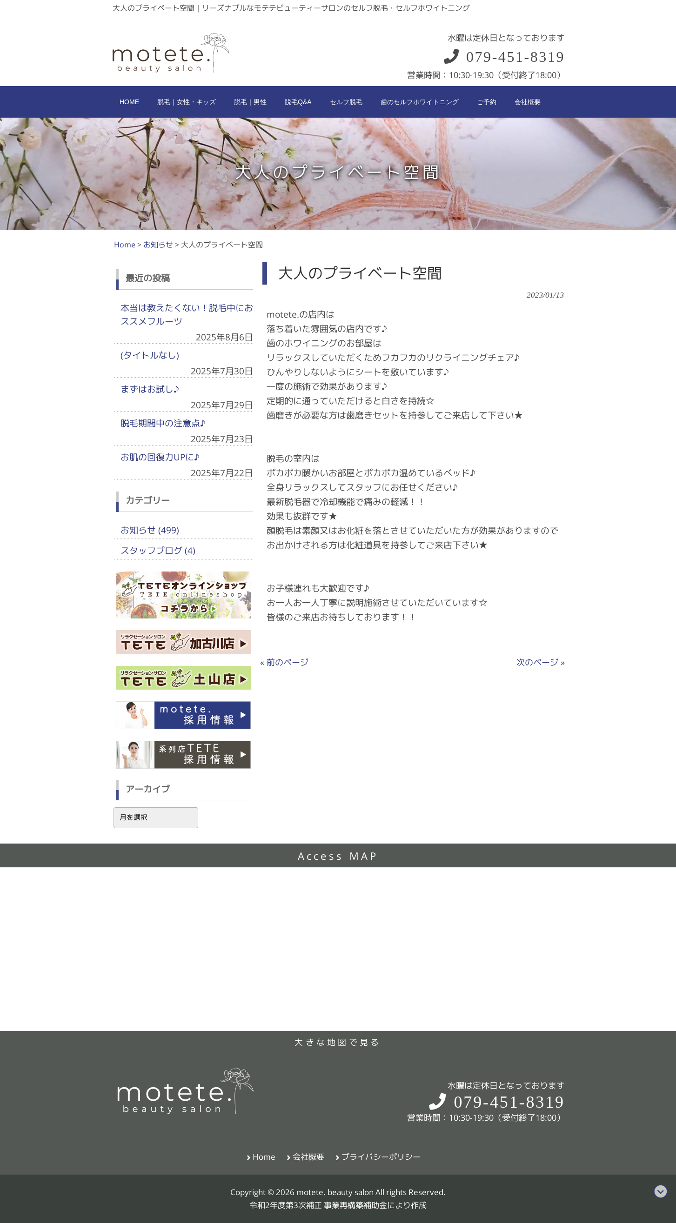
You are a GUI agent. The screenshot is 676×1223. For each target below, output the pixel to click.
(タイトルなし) (149, 355)
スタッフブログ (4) (157, 550)
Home (264, 1157)
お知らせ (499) (149, 530)
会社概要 (308, 1157)
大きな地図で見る (337, 1042)
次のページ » (540, 662)
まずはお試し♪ (149, 389)
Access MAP (338, 856)
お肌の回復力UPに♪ (160, 457)
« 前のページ (284, 662)
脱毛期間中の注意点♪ (163, 423)
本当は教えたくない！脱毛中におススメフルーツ (186, 314)
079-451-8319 (503, 56)
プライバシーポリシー (381, 1157)
